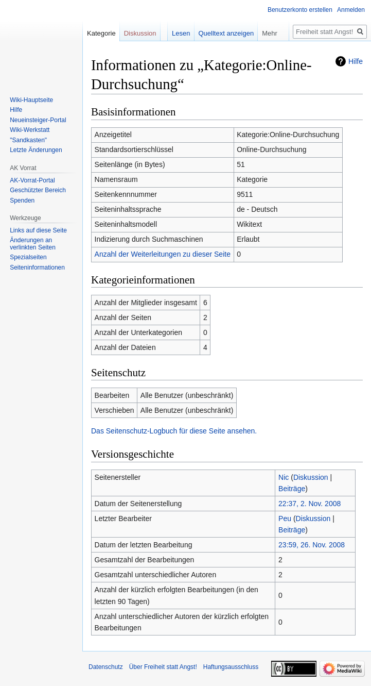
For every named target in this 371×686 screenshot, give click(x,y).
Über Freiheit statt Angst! (163, 667)
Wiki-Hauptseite (31, 100)
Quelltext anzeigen (226, 33)
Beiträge (291, 488)
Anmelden (351, 9)
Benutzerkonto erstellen (300, 9)
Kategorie (101, 33)
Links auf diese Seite (38, 230)
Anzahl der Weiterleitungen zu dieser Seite (163, 254)
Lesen (181, 33)
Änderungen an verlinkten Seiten (33, 244)
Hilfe (355, 61)
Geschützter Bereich (38, 190)
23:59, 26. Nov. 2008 (311, 545)
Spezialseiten (28, 257)
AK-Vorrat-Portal (32, 180)
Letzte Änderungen (36, 150)
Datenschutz (106, 667)
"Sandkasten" (28, 140)
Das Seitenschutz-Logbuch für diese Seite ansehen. (174, 431)
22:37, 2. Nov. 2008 (309, 503)
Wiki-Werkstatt (29, 129)
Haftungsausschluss (230, 667)
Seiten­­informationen (37, 267)
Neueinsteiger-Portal (38, 120)
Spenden (22, 200)
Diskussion (310, 477)
